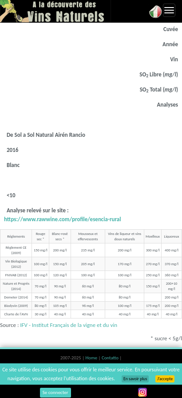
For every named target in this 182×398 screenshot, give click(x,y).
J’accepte (165, 379)
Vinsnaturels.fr (55, 11)
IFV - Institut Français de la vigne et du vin (68, 325)
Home (92, 358)
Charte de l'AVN (16, 314)
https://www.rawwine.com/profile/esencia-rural (62, 219)
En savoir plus (135, 379)
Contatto (110, 358)
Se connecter (55, 392)
